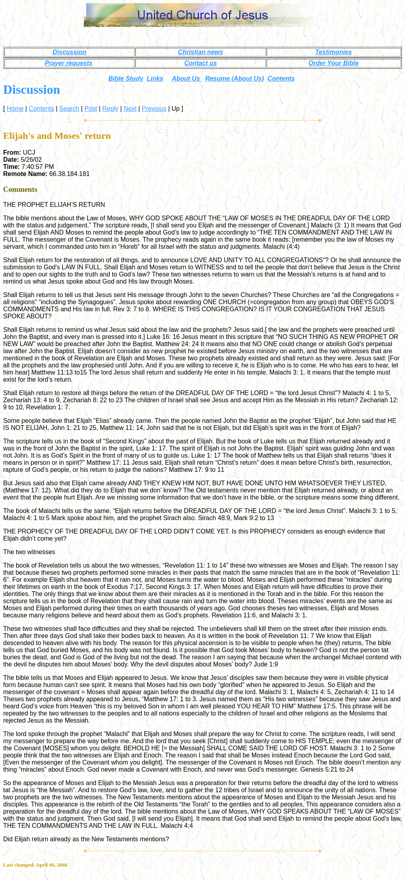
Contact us (200, 63)
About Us (187, 78)
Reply (110, 108)
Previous (154, 108)
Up (176, 108)
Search (69, 108)
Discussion (69, 52)
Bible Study (125, 78)
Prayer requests (69, 63)
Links (155, 78)
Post (90, 108)
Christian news (200, 52)
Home (15, 108)
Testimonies (333, 52)
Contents (281, 78)
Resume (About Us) (234, 78)
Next (129, 108)
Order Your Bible (333, 63)
